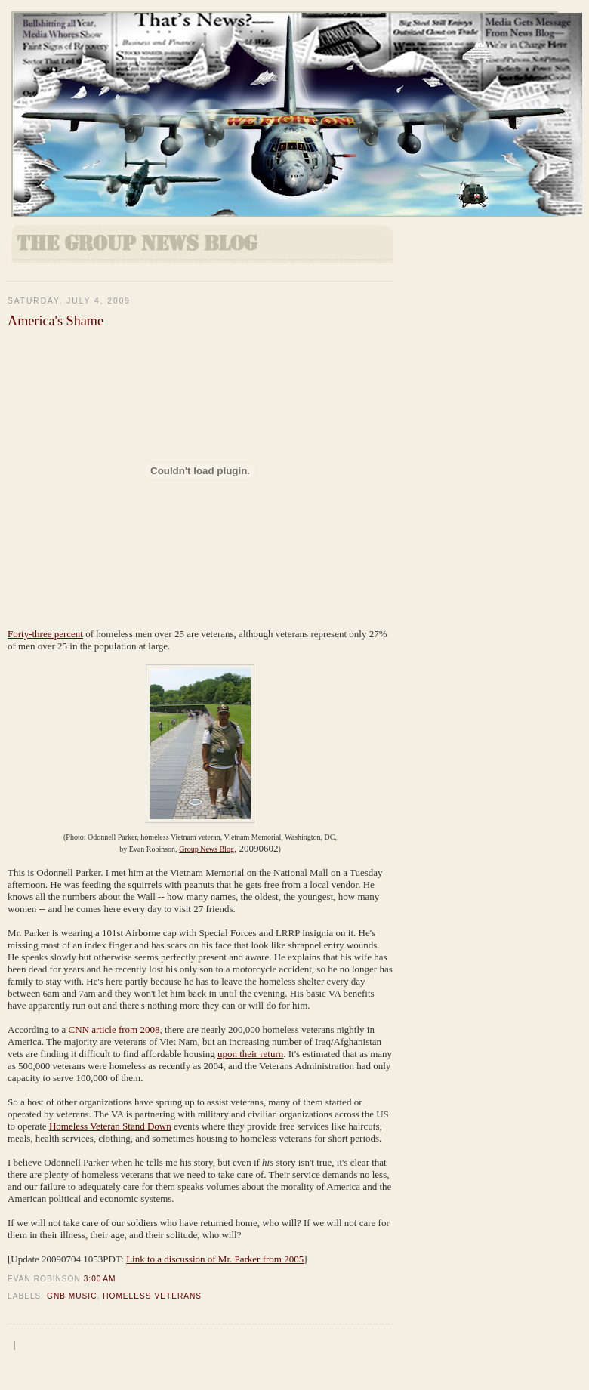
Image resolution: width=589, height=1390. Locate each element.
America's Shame (55, 320)
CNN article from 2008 (114, 1029)
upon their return (250, 1053)
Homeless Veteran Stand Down (110, 1126)
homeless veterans (152, 1296)
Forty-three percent (45, 634)
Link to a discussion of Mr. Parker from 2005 (215, 1259)
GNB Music (72, 1296)
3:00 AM (100, 1278)
